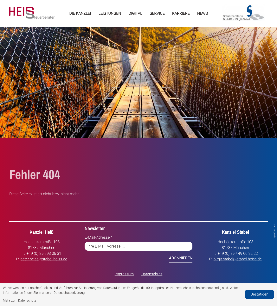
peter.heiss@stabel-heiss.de (43, 258)
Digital (135, 13)
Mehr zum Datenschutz (19, 301)
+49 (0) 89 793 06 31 (43, 253)
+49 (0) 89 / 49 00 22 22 (237, 253)
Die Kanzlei (80, 13)
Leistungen (110, 13)
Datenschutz (151, 274)
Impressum (124, 274)
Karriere (181, 13)
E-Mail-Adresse (98, 237)
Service (157, 13)
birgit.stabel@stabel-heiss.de (238, 258)
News (202, 13)
